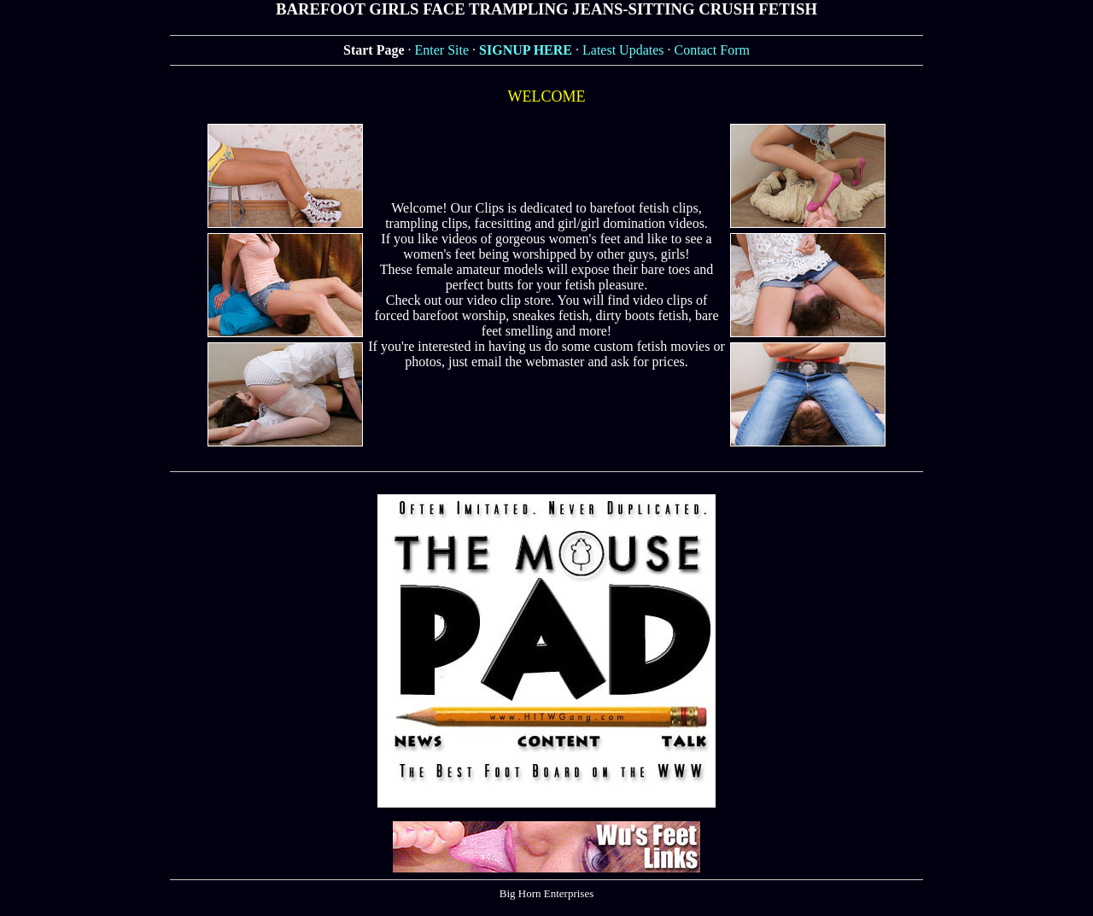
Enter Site (442, 50)
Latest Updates (623, 50)
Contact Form (712, 50)
